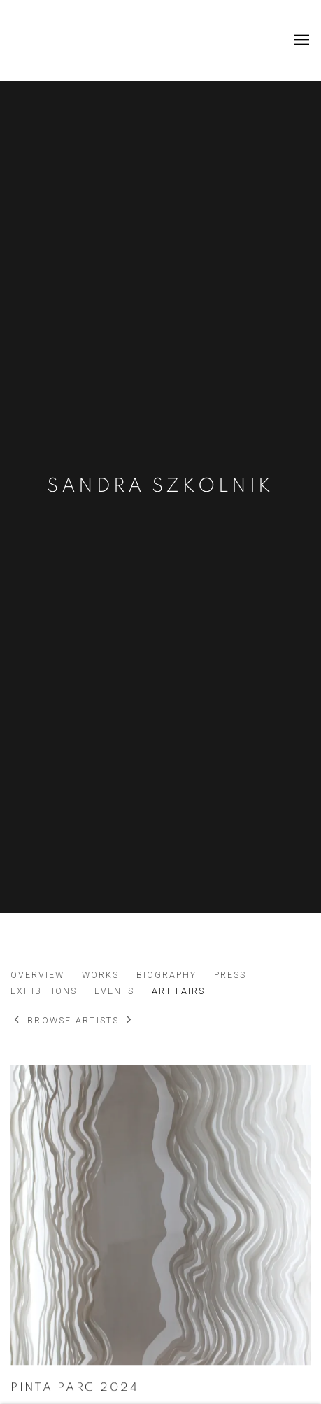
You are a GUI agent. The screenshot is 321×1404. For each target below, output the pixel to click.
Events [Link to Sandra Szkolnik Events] (114, 991)
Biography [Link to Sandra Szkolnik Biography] (166, 975)
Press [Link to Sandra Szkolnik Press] (230, 975)
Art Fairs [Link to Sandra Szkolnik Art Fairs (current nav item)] (178, 991)
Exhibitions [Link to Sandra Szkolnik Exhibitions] (43, 991)
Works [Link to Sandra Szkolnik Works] (100, 975)
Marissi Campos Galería (115, 40)
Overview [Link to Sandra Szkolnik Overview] (37, 975)
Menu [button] (300, 40)
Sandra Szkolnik (160, 486)
